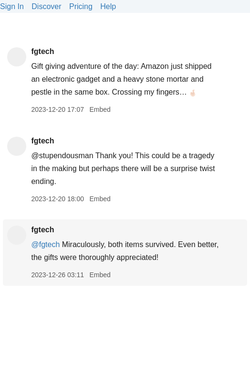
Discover (46, 6)
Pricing (81, 6)
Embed (99, 109)
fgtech (42, 51)
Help (108, 6)
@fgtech (45, 244)
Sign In (12, 6)
